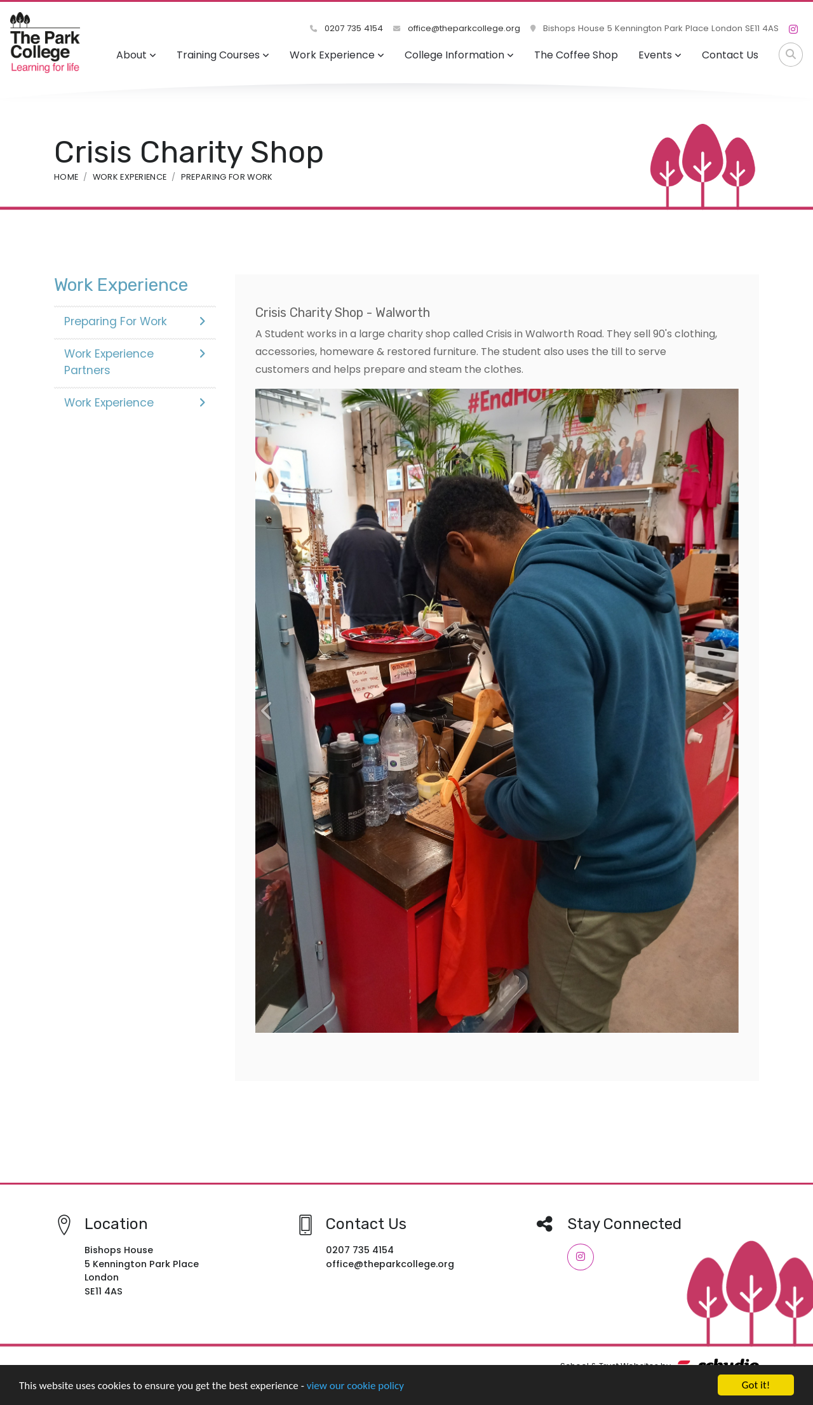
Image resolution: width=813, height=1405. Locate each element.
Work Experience (337, 55)
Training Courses (223, 55)
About (136, 55)
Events (660, 55)
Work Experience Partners (135, 362)
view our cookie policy (355, 1385)
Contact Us (730, 55)
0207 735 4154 (346, 28)
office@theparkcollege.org (456, 28)
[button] (267, 711)
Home (66, 176)
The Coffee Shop (576, 55)
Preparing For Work (227, 176)
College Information (459, 55)
